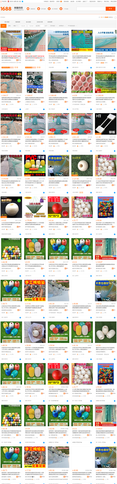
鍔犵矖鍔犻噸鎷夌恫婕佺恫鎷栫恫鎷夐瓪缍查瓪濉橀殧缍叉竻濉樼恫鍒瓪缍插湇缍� (105, 473)
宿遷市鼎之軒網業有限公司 (101, 102)
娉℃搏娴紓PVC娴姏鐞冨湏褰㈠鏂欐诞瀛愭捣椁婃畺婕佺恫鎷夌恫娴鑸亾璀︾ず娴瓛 (105, 390)
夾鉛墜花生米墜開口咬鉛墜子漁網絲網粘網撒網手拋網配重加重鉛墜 (34, 306)
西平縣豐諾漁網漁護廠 (30, 227)
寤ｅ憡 (19, 58)
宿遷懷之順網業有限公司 (54, 310)
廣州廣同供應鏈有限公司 (77, 60)
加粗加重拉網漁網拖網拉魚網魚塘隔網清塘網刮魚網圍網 (58, 182)
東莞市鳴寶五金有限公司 (30, 393)
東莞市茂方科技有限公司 (54, 185)
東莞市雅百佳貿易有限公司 (77, 351)
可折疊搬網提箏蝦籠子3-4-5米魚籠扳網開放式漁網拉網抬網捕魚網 (34, 223)
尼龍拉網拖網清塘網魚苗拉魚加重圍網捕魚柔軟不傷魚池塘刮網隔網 (58, 306)
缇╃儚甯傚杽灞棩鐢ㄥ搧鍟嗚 (54, 435)
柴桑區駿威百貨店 (30, 310)
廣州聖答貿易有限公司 (101, 60)
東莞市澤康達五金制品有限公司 (7, 351)
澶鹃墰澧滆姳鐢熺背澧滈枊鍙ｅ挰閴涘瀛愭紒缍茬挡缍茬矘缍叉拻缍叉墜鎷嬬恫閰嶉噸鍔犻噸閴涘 (34, 473)
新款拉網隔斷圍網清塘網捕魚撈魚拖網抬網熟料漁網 (105, 265)
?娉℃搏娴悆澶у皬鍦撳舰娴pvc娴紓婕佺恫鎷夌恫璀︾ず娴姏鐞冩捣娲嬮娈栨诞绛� (58, 390)
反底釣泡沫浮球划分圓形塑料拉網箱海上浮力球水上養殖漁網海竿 (58, 265)
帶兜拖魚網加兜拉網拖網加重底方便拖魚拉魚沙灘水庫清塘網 (11, 182)
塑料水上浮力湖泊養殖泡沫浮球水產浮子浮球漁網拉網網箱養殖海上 (34, 265)
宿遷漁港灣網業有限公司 (101, 351)
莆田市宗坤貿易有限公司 (77, 310)
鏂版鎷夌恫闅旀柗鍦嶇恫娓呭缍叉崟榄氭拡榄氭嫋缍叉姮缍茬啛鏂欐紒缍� (105, 432)
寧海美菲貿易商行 (53, 102)
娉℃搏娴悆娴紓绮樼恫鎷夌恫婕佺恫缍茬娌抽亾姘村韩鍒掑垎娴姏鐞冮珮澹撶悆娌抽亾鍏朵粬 (11, 432)
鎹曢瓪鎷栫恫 (5, 62)
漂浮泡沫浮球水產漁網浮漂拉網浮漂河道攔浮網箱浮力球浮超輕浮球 (81, 182)
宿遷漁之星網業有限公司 (77, 185)
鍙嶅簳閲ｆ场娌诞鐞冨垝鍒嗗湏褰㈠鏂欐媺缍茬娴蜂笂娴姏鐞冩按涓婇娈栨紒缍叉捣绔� (58, 432)
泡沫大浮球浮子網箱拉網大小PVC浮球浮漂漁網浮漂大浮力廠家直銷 (34, 182)
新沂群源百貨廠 (29, 185)
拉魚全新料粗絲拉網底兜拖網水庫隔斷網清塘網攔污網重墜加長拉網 (105, 98)
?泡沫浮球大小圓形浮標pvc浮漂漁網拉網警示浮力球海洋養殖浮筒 (58, 223)
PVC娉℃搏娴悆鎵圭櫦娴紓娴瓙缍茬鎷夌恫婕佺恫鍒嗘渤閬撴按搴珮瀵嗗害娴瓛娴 (81, 390)
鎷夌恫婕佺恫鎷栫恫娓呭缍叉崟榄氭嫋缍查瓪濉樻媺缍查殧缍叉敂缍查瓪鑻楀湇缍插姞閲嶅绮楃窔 (81, 473)
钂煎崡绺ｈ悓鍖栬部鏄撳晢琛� (7, 476)
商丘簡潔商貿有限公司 (54, 143)
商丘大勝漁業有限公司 (54, 60)
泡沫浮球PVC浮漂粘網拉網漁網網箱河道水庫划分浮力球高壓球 (34, 348)
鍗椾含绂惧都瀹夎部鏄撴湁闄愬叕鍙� (30, 435)
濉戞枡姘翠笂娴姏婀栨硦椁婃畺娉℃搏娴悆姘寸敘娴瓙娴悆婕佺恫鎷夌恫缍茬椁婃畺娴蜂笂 (34, 432)
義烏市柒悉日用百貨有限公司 (54, 351)
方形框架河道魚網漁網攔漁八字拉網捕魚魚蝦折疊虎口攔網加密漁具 (58, 140)
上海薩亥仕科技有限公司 (30, 102)
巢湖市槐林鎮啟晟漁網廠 (7, 227)
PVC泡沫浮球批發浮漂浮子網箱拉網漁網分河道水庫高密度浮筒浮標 (105, 182)
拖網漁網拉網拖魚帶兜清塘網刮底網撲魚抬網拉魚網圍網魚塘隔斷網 (11, 98)
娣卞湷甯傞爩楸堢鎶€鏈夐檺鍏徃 (7, 435)
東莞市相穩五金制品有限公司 (7, 393)
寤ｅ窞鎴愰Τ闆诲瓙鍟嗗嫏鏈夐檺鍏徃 (77, 393)
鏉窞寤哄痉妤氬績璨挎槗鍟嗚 (101, 393)
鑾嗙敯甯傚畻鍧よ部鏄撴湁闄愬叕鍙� (77, 476)
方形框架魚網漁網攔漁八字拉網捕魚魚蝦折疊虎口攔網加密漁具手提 (34, 140)
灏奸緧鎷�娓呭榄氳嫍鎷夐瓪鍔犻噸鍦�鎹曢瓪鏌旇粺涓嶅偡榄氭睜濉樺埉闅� (11, 57)
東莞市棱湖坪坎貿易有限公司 (7, 143)
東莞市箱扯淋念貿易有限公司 (54, 227)
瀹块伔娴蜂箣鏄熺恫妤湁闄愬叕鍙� (7, 60)
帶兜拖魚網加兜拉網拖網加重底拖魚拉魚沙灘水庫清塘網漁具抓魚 (58, 57)
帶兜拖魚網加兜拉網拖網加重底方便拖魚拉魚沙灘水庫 (105, 57)
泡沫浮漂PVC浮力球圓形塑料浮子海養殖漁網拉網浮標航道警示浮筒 (105, 223)
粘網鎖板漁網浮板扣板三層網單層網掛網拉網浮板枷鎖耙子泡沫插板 (105, 140)
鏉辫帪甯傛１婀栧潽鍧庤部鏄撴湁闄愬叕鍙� (101, 476)
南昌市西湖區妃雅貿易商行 (7, 102)
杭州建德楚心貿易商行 (101, 227)
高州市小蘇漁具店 (30, 351)
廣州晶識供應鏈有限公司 (101, 185)
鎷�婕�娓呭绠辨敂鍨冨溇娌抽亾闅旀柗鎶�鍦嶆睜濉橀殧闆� (34, 57)
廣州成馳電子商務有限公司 (77, 227)
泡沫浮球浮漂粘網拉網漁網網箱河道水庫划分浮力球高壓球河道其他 (11, 265)
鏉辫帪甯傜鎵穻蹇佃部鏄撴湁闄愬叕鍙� (54, 393)
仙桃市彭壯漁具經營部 (101, 143)
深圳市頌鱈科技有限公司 (7, 268)
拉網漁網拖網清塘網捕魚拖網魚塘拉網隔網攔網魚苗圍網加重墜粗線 (81, 306)
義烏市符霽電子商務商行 (77, 268)
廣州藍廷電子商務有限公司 (101, 268)
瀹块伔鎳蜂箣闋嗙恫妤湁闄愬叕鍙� (54, 476)
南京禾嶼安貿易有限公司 (30, 268)
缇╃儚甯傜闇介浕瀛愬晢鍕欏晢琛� (77, 435)
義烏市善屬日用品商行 (54, 268)
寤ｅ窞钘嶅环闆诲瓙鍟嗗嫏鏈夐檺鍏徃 (101, 435)
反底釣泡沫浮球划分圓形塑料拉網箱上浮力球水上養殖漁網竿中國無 (58, 348)
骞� (19, 60)
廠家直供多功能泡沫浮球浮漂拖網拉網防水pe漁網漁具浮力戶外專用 (105, 348)
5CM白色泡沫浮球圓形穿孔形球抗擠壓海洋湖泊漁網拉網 (11, 223)
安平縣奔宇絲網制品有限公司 (77, 102)
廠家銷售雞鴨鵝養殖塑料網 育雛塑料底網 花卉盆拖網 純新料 (81, 98)
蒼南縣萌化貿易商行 (7, 310)
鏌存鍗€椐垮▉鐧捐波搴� (30, 476)
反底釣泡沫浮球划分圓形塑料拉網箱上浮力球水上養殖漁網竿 (11, 348)
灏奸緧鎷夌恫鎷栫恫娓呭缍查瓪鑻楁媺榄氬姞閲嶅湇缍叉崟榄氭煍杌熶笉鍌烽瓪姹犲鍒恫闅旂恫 (58, 473)
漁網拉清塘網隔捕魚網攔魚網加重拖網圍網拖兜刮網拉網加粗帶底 (34, 98)
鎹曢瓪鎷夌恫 (12, 62)
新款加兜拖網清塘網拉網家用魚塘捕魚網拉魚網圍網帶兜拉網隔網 (81, 57)
